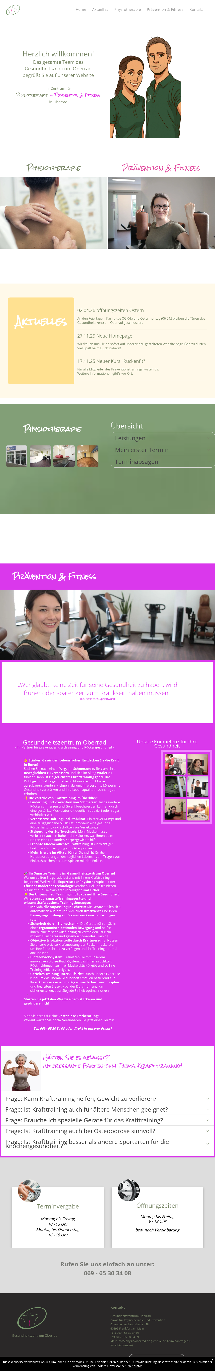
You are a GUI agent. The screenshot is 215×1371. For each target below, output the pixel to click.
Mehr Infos (135, 1366)
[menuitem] (81, 9)
